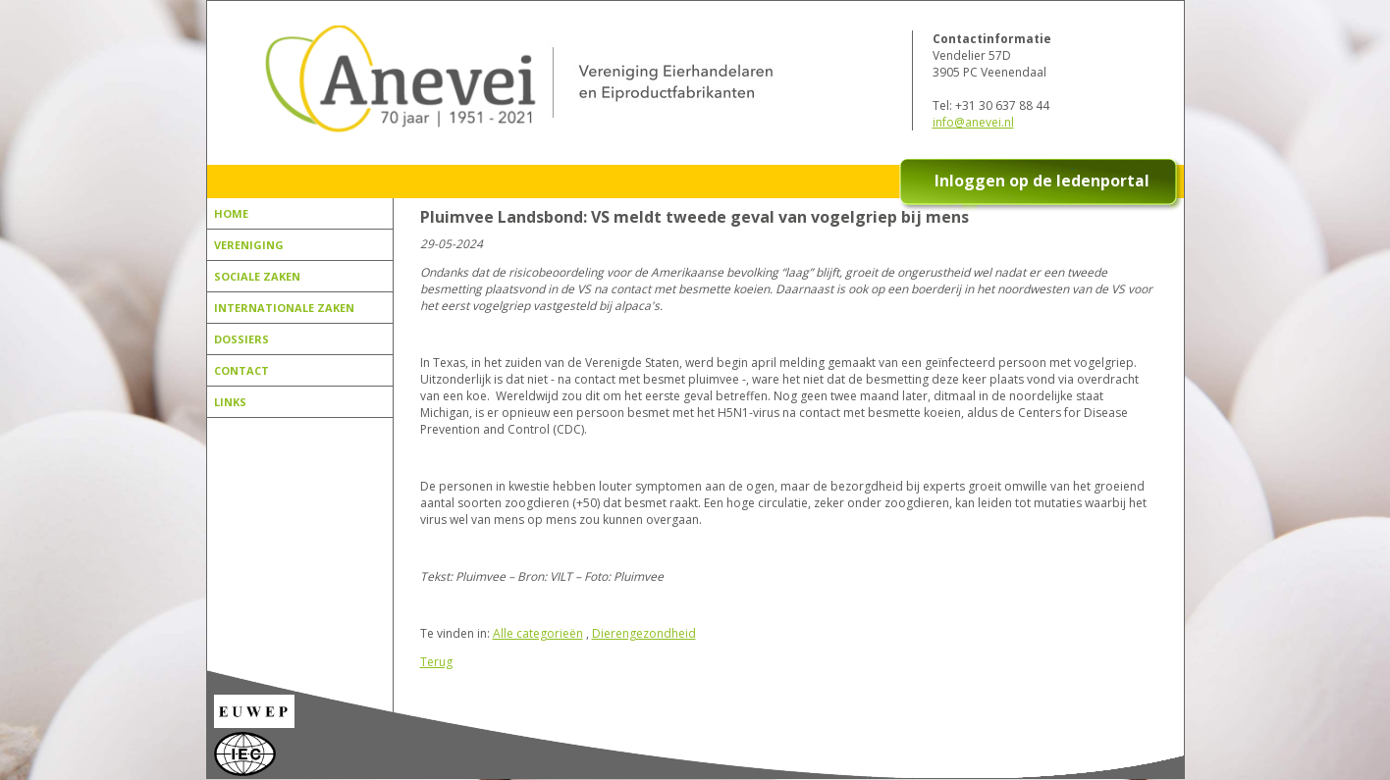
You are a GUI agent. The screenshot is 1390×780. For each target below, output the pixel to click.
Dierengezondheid (644, 633)
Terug (436, 661)
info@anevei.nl (973, 122)
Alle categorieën (538, 633)
